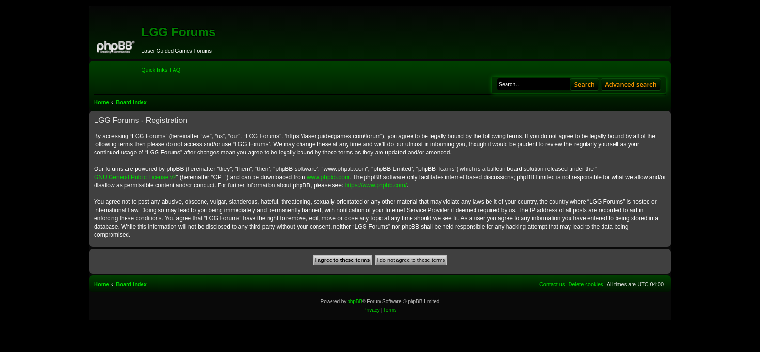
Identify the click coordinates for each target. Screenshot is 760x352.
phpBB (355, 301)
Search (584, 84)
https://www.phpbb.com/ (376, 185)
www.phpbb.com (328, 177)
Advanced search (631, 84)
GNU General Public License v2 (135, 177)
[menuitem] (175, 70)
